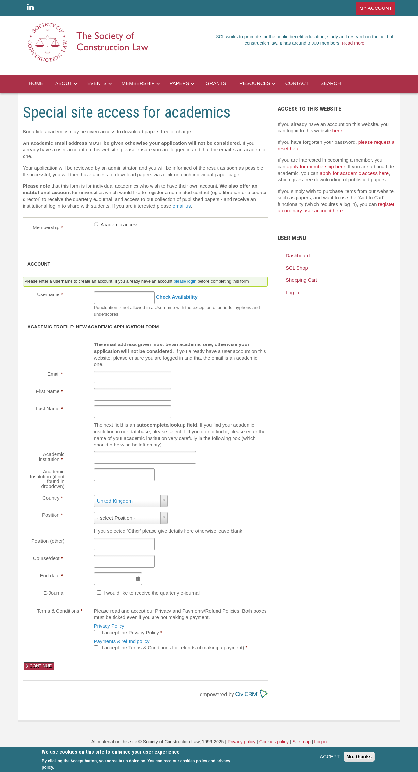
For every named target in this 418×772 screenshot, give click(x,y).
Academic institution (51, 456)
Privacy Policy (109, 626)
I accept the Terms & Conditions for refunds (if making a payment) (175, 647)
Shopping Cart (301, 280)
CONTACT (297, 83)
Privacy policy (242, 741)
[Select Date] (118, 578)
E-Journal (53, 593)
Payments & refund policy (122, 641)
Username (50, 294)
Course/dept (48, 558)
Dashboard (298, 255)
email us (182, 206)
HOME (36, 83)
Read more (353, 43)
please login (185, 281)
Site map (301, 741)
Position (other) (48, 541)
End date (51, 575)
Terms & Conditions (59, 610)
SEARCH (330, 83)
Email (55, 374)
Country (52, 498)
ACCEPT (330, 756)
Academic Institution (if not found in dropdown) (47, 479)
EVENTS (97, 83)
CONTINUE (39, 665)
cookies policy (193, 761)
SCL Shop (297, 268)
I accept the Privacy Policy (132, 632)
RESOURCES (254, 83)
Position (52, 515)
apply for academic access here (354, 173)
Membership (48, 227)
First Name (49, 391)
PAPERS (179, 83)
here (337, 130)
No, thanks (359, 756)
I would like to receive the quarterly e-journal (152, 593)
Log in (292, 292)
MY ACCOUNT (375, 8)
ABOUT (63, 83)
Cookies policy (274, 741)
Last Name (49, 408)
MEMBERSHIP (138, 83)
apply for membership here (316, 166)
